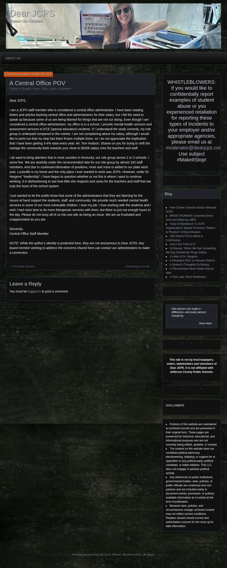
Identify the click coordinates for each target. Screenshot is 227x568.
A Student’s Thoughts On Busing (189, 264)
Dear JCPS (32, 13)
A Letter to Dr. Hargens (183, 256)
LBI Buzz (148, 554)
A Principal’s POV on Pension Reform (192, 260)
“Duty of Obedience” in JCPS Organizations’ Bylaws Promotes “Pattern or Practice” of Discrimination (190, 228)
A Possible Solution (23, 266)
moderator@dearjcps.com (194, 148)
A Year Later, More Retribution (188, 276)
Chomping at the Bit (137, 266)
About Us (12, 58)
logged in (34, 291)
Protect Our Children (25, 21)
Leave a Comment (60, 88)
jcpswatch (24, 74)
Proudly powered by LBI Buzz (91, 554)
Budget (26, 88)
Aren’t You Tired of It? (183, 244)
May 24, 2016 (43, 74)
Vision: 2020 (39, 88)
